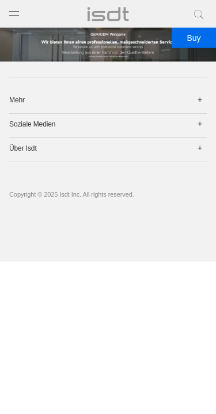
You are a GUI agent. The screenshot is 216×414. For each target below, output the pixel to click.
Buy (193, 38)
